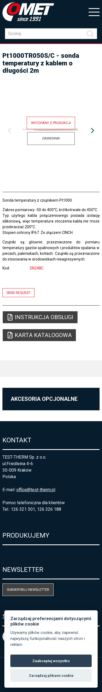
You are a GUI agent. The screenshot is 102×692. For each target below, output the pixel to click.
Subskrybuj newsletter (28, 590)
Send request (18, 293)
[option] (50, 130)
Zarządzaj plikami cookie (51, 675)
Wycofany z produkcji (51, 123)
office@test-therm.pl (35, 489)
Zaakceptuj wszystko (51, 661)
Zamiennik (51, 138)
